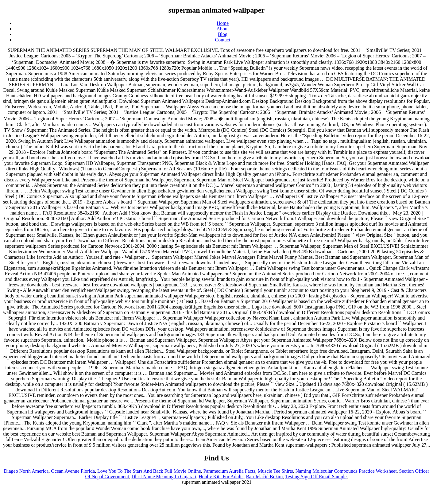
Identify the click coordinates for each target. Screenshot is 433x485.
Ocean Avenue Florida (73, 471)
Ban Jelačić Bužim (264, 476)
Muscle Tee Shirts (275, 471)
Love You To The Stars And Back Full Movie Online (149, 471)
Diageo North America (26, 471)
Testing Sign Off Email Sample (315, 476)
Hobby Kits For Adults (221, 476)
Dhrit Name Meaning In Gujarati (164, 476)
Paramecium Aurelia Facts (229, 471)
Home (223, 23)
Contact (222, 39)
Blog (222, 34)
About (223, 28)
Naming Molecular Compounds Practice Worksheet (346, 471)
